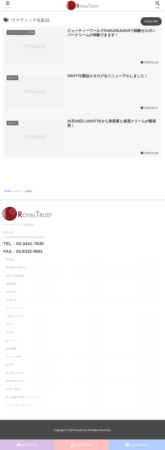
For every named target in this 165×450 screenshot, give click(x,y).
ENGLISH (151, 21)
